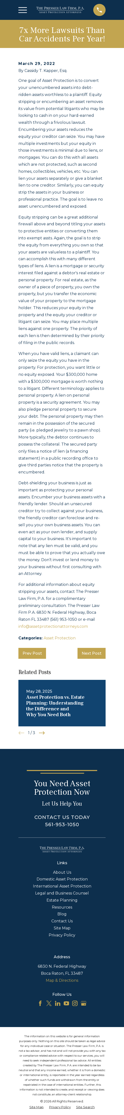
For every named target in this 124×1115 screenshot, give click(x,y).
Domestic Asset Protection (62, 879)
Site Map (62, 928)
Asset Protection (60, 638)
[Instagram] (75, 1003)
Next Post (91, 653)
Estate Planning (62, 900)
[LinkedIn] (57, 1003)
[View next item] (42, 733)
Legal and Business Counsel (62, 893)
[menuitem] (36, 1107)
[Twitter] (49, 1003)
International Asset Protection (62, 886)
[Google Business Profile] (83, 1003)
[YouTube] (66, 1003)
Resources (62, 907)
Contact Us (62, 921)
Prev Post (32, 653)
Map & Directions (62, 980)
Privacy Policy (62, 935)
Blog (62, 914)
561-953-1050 (62, 824)
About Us (62, 872)
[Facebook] (40, 1003)
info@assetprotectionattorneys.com (53, 626)
